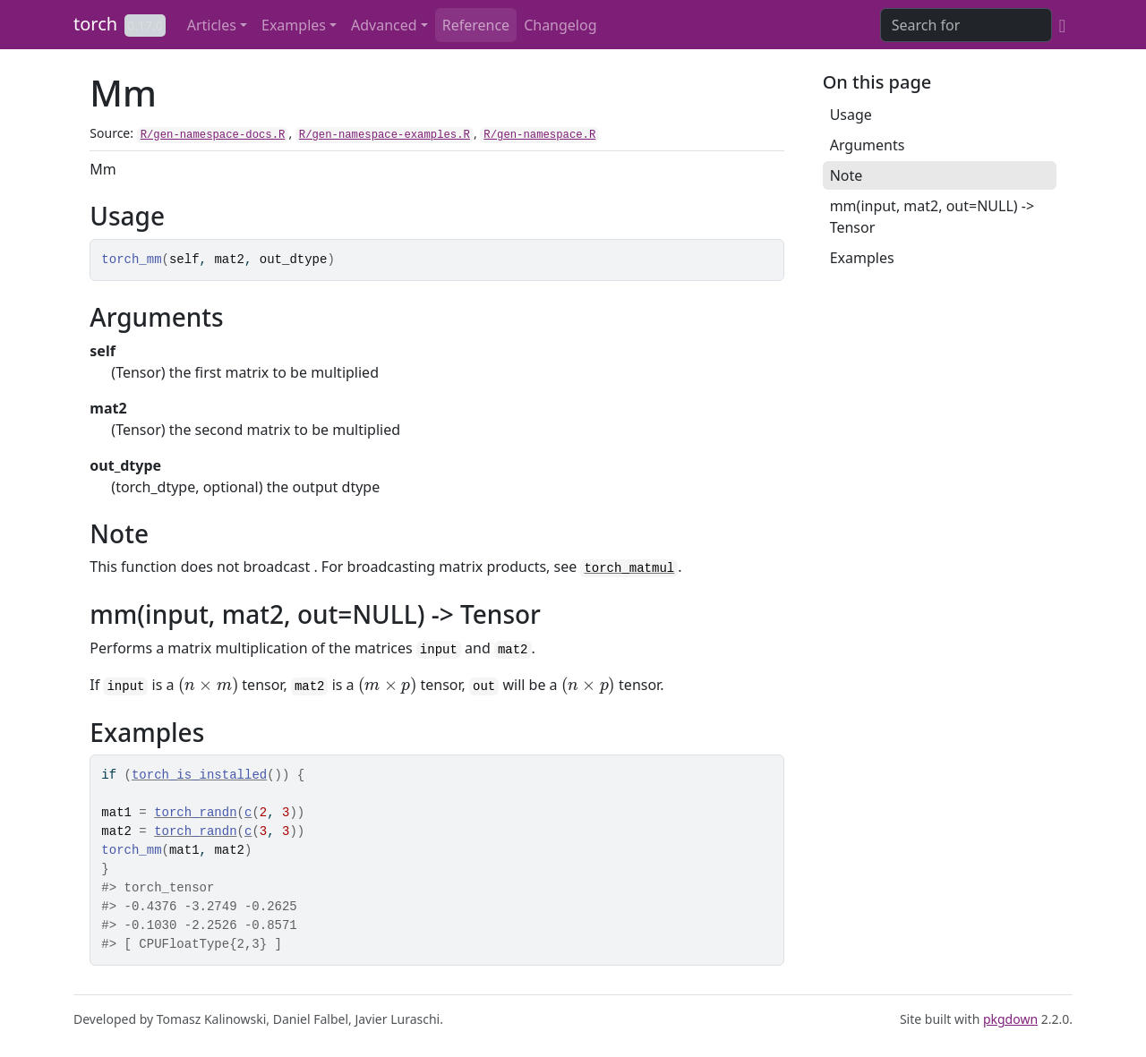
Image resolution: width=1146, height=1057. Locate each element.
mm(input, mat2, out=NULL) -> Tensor (932, 216)
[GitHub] (1062, 25)
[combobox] (966, 25)
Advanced (384, 25)
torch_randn (195, 813)
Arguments (867, 145)
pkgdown (1010, 1018)
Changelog (560, 25)
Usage (851, 114)
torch (95, 24)
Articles (211, 25)
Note (846, 175)
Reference (475, 25)
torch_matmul (629, 568)
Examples (293, 25)
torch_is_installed (199, 775)
